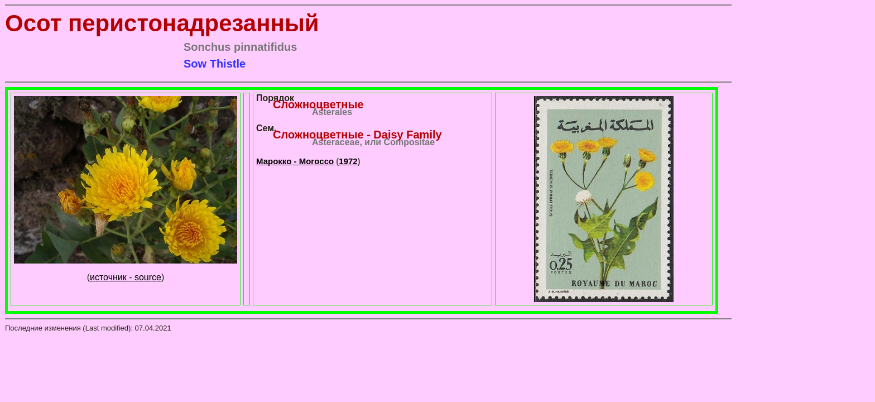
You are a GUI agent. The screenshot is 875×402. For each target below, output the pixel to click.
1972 (348, 161)
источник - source (125, 277)
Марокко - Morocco (295, 161)
